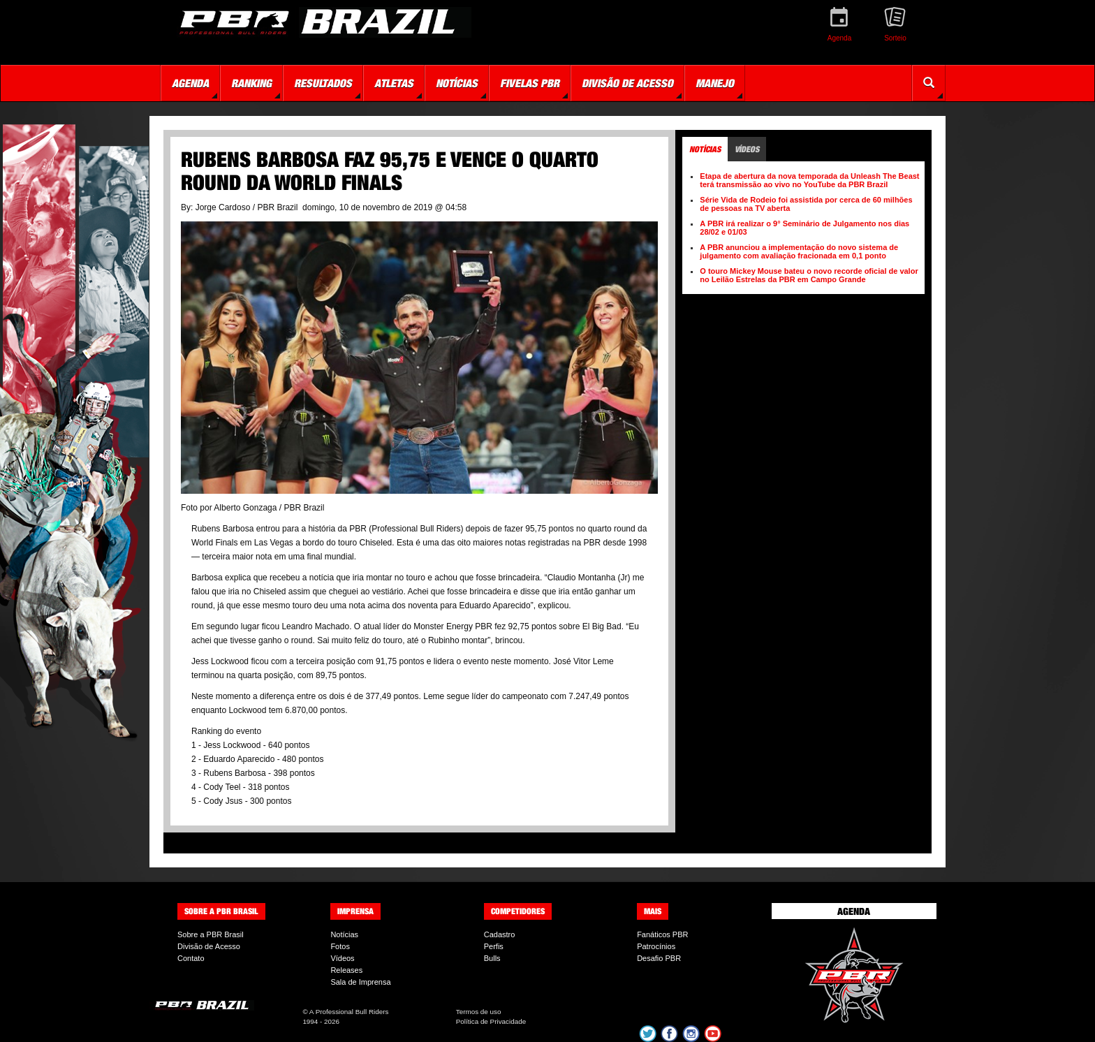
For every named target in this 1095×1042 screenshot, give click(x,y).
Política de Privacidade (491, 1021)
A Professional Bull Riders (349, 1011)
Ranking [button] (251, 83)
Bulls (492, 958)
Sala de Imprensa (360, 982)
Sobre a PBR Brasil (210, 934)
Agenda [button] (190, 83)
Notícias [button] (457, 83)
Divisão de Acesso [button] (627, 83)
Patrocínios (656, 946)
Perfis (494, 946)
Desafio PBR (659, 958)
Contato (191, 958)
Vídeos (342, 958)
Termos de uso (478, 1011)
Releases (346, 970)
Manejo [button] (715, 83)
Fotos (340, 946)
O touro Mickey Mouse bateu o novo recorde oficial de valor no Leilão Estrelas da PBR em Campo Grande (809, 275)
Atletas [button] (393, 83)
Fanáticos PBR (662, 934)
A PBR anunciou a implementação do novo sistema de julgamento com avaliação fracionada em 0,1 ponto (799, 251)
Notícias (344, 934)
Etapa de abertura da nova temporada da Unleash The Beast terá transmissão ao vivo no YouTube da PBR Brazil (809, 180)
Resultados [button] (323, 83)
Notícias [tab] (705, 149)
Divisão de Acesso (208, 946)
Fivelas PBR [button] (529, 83)
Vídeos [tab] (747, 149)
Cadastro (499, 934)
